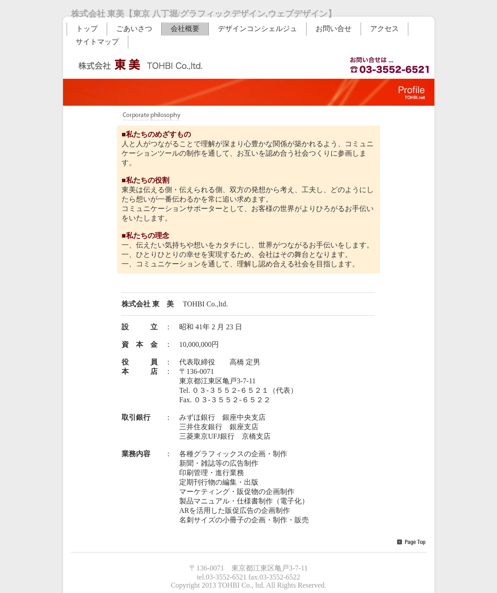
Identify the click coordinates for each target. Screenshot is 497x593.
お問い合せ (334, 28)
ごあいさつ (134, 28)
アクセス (384, 28)
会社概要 (185, 28)
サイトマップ (97, 41)
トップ (87, 28)
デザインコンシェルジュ (257, 28)
